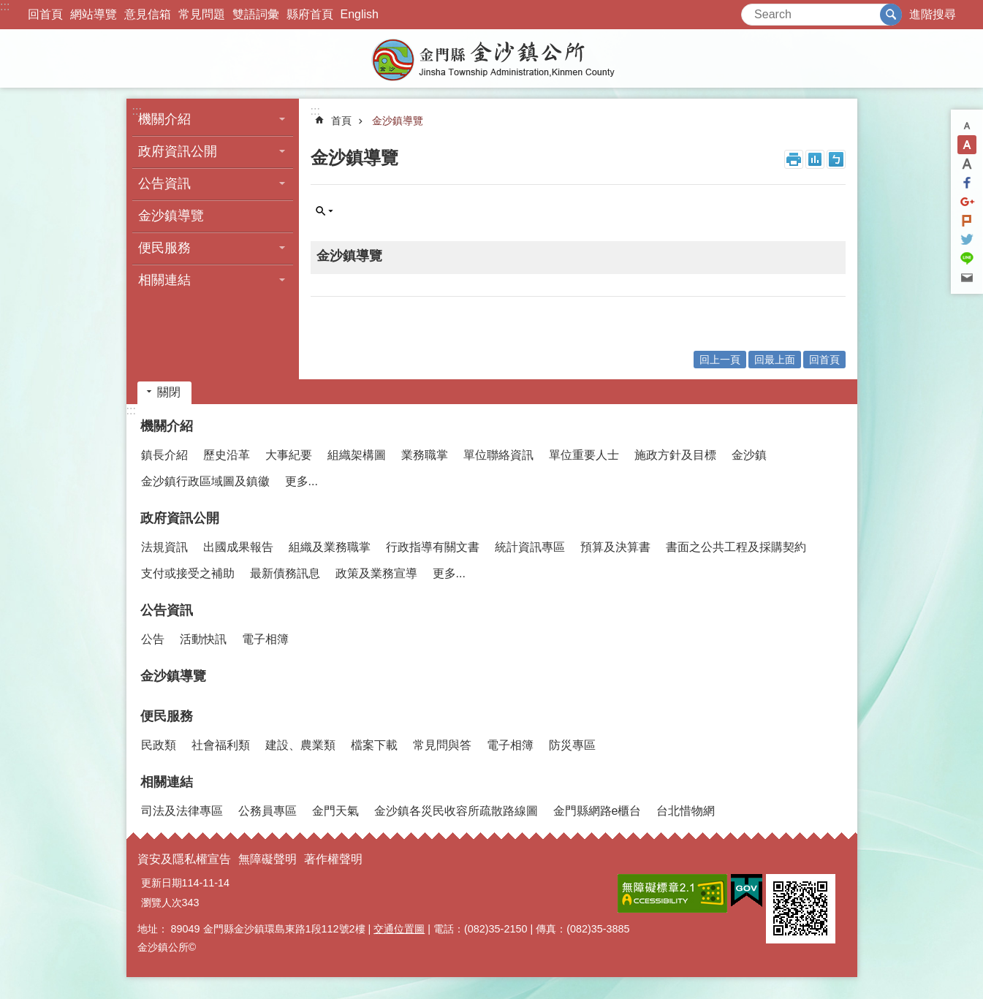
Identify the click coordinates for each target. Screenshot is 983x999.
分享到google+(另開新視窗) (966, 201)
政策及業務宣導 (376, 573)
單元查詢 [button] (324, 211)
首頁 (341, 120)
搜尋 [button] (891, 15)
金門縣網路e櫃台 (597, 811)
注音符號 (836, 159)
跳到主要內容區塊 (7, 7)
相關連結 (164, 280)
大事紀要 (288, 455)
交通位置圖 (399, 929)
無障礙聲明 (267, 859)
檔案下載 (374, 745)
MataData (814, 159)
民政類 (158, 745)
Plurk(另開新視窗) (966, 220)
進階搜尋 (932, 14)
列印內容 (793, 159)
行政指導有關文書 (432, 547)
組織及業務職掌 (330, 547)
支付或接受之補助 (188, 573)
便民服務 (164, 247)
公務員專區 (267, 811)
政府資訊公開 (177, 151)
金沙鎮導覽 (171, 215)
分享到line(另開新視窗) (966, 258)
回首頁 (45, 14)
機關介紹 (164, 119)
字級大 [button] (966, 163)
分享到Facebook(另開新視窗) (966, 182)
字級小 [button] (966, 125)
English (360, 14)
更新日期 (161, 883)
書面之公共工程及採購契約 (736, 547)
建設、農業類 (300, 745)
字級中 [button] (966, 144)
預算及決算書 (615, 547)
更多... (301, 481)
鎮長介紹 (164, 455)
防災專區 (572, 745)
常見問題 (201, 14)
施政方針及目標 (675, 455)
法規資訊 (164, 547)
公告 (152, 639)
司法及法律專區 (182, 811)
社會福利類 (220, 745)
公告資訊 (164, 183)
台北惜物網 (685, 811)
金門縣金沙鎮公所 (492, 58)
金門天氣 (335, 811)
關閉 (169, 392)
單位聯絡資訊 (498, 455)
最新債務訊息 (285, 573)
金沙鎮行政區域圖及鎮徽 (205, 481)
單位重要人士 (584, 455)
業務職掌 (424, 455)
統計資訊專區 (530, 547)
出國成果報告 (238, 547)
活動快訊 (203, 639)
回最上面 (774, 359)
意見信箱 (147, 14)
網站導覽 (93, 14)
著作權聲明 (333, 859)
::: (5, 6)
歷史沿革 (226, 455)
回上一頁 (719, 359)
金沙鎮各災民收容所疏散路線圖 (456, 811)
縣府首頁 (309, 14)
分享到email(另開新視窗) (966, 277)
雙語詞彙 (255, 14)
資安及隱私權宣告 (184, 859)
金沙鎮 (749, 455)
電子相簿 (265, 639)
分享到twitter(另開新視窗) (966, 239)
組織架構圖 (356, 455)
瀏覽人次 (161, 902)
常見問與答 (442, 745)
